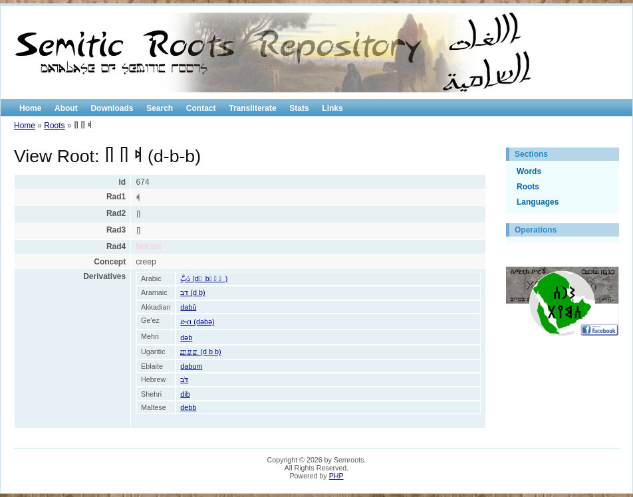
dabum (191, 366)
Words (529, 171)
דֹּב (184, 379)
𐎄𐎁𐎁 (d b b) (200, 351)
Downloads (111, 108)
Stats (299, 108)
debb (188, 407)
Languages (538, 202)
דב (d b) (192, 292)
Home (30, 108)
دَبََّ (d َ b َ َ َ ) (203, 278)
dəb (186, 338)
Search (159, 108)
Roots (54, 125)
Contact (201, 108)
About (66, 108)
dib (185, 394)
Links (332, 108)
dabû (188, 307)
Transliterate (252, 108)
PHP (336, 476)
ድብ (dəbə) (197, 322)
